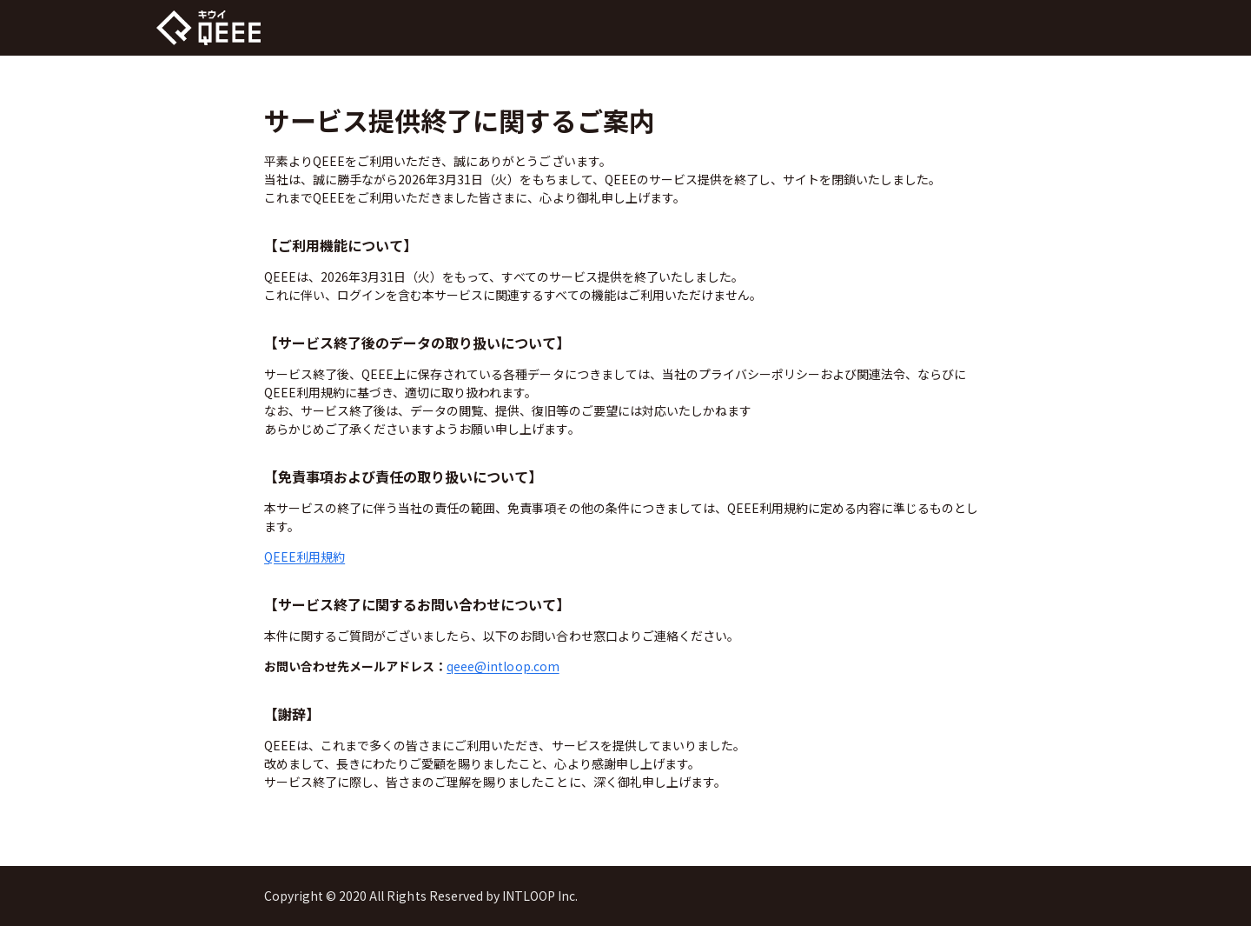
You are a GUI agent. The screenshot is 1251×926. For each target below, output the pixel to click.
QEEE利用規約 (304, 556)
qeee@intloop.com (503, 666)
